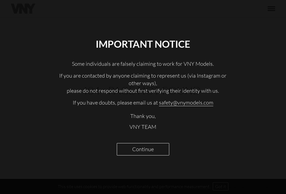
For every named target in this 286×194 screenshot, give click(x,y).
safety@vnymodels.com (186, 102)
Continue (143, 149)
